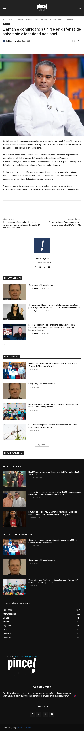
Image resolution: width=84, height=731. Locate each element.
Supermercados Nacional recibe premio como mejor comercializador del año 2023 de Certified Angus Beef (21, 225)
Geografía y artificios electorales (41, 285)
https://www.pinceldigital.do (42, 262)
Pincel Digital (13, 41)
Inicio (5, 20)
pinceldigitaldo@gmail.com (26, 656)
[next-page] (8, 344)
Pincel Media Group (23, 727)
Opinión (11, 20)
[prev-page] (4, 344)
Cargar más (42, 444)
